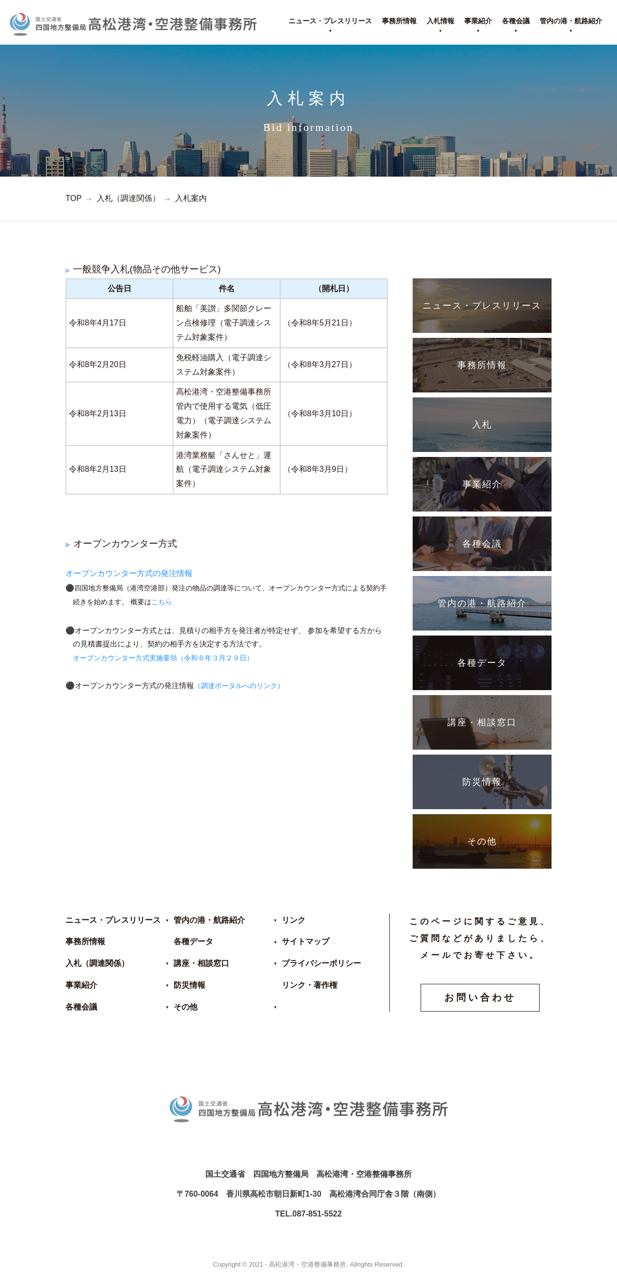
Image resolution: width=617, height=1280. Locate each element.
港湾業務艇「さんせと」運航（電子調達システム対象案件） (223, 469)
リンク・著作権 (309, 985)
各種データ (193, 941)
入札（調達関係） (128, 198)
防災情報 (189, 985)
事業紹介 (478, 21)
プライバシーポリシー (321, 963)
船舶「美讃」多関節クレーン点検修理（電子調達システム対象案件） (223, 322)
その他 (185, 1007)
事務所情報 (399, 21)
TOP (73, 198)
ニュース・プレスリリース (330, 21)
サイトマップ (305, 941)
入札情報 (440, 21)
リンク (294, 920)
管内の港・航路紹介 (571, 21)
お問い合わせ (480, 997)
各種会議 (516, 21)
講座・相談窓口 (201, 963)
